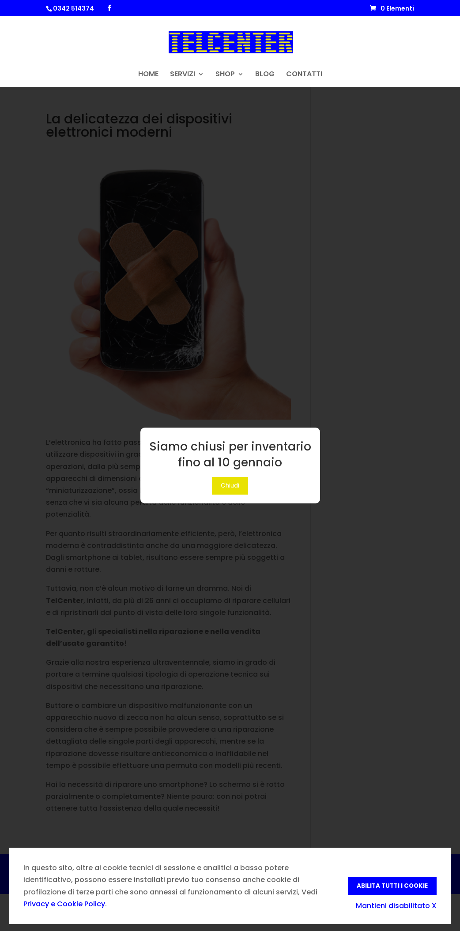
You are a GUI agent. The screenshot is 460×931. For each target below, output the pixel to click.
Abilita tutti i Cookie (392, 886)
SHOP (225, 75)
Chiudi (230, 485)
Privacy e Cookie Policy (64, 904)
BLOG (265, 75)
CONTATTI (304, 75)
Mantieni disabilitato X (396, 906)
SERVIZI (182, 75)
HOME (148, 75)
